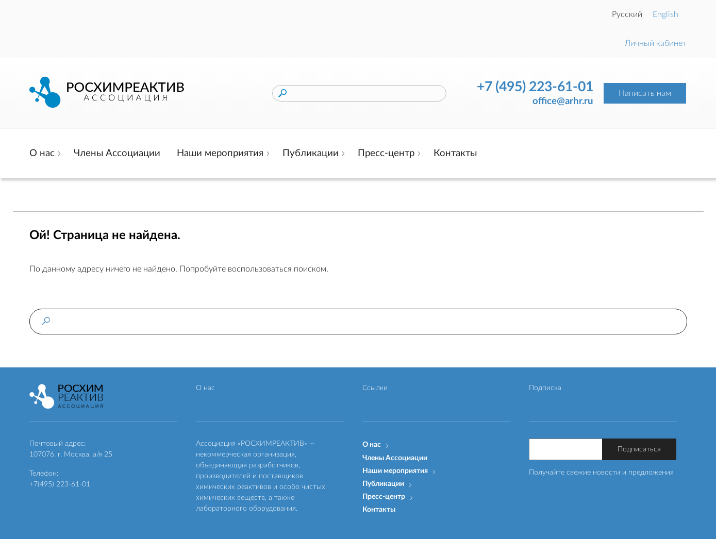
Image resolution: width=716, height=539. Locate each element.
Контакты (455, 153)
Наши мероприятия (220, 153)
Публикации (310, 153)
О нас (42, 153)
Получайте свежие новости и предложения (601, 472)
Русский (627, 14)
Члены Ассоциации (117, 153)
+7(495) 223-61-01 (59, 484)
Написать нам (645, 93)
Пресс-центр (386, 153)
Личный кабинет (656, 43)
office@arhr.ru (562, 101)
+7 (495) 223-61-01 (535, 87)
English (665, 14)
